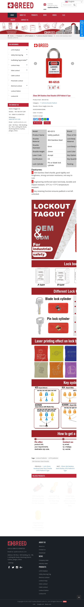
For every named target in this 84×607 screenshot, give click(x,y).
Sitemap (10, 563)
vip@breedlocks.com (20, 122)
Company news (43, 560)
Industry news (43, 563)
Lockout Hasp (15, 65)
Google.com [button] (40, 604)
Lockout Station (16, 91)
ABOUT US (42, 542)
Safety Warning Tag (17, 55)
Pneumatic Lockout (17, 81)
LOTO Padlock (29, 36)
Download (42, 553)
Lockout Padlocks (41, 458)
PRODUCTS (42, 566)
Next (72, 63)
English (69, 1)
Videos (54, 15)
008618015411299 (14, 119)
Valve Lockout (15, 70)
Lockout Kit (14, 96)
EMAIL (47, 123)
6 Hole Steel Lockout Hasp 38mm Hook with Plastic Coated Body (70, 501)
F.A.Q (63, 15)
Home (12, 15)
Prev (35, 63)
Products (34, 15)
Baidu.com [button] (48, 604)
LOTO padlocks (53, 458)
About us (23, 15)
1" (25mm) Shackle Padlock (44, 36)
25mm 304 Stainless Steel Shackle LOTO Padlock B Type (65, 468)
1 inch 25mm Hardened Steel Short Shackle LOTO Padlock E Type (43, 468)
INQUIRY (13, 20)
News (45, 15)
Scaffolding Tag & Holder (18, 60)
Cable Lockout (15, 76)
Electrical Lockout (16, 86)
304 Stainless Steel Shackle (40, 461)
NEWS (41, 556)
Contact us (24, 20)
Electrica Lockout (44, 577)
